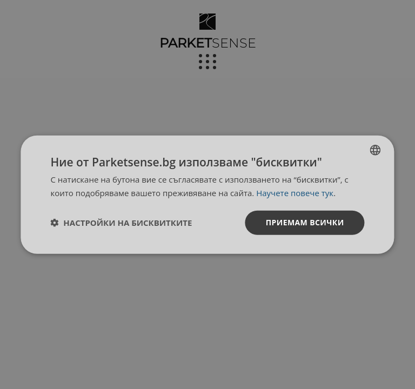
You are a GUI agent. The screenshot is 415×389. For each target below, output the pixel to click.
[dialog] (207, 195)
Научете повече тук (294, 192)
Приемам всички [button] (305, 222)
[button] (121, 222)
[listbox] (375, 150)
